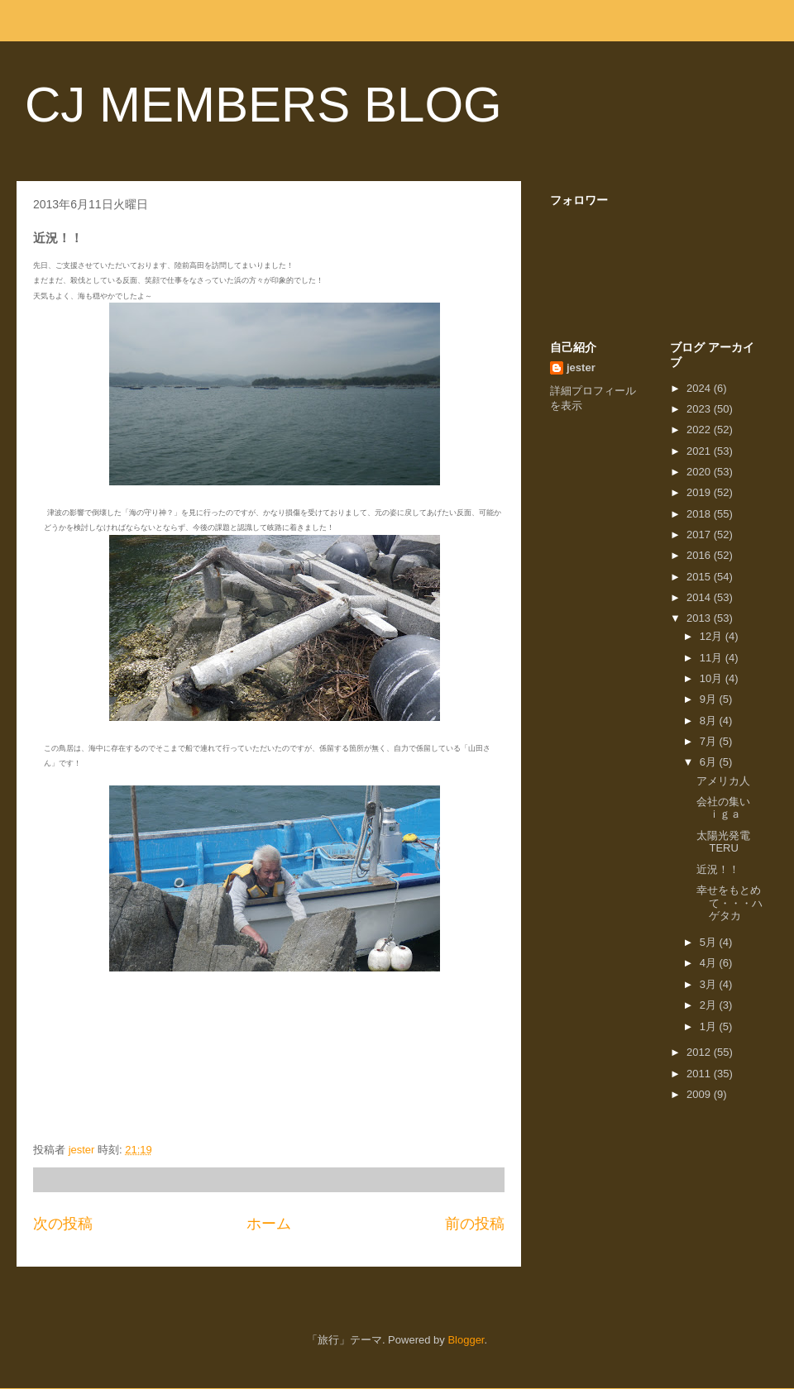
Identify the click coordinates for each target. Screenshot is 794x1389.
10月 (712, 678)
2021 (700, 451)
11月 (712, 658)
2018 (700, 514)
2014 (700, 597)
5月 (710, 942)
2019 (700, 492)
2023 (700, 409)
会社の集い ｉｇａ (739, 808)
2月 (710, 1005)
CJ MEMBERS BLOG (263, 104)
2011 (700, 1073)
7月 (710, 741)
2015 (700, 576)
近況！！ (717, 869)
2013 (700, 618)
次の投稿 (63, 1223)
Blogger (465, 1340)
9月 (710, 699)
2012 (700, 1052)
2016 (700, 555)
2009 (700, 1094)
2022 (700, 429)
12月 (712, 636)
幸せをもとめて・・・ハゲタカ (729, 903)
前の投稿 (475, 1223)
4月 (710, 963)
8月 (710, 720)
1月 (710, 1026)
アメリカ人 (723, 781)
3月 (710, 984)
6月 (710, 762)
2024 (700, 388)
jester (581, 367)
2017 (700, 534)
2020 (700, 471)
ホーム (268, 1223)
